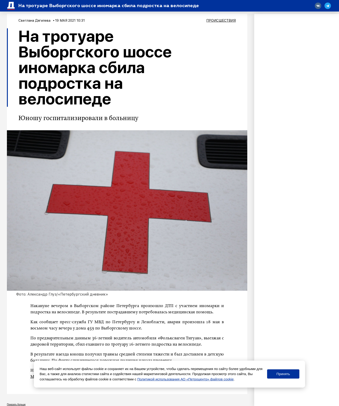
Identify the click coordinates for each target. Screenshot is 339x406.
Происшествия (221, 20)
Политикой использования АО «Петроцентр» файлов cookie (185, 379)
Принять (283, 374)
